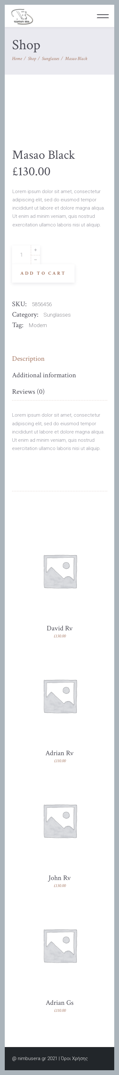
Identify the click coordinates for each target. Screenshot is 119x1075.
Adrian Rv (59, 753)
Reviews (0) (28, 391)
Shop (32, 59)
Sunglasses (50, 59)
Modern (38, 325)
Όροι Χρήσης (74, 1058)
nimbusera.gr (32, 1058)
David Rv (60, 628)
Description (28, 358)
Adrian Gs (60, 1002)
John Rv (60, 878)
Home (17, 59)
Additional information (44, 375)
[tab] (30, 359)
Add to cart (43, 273)
